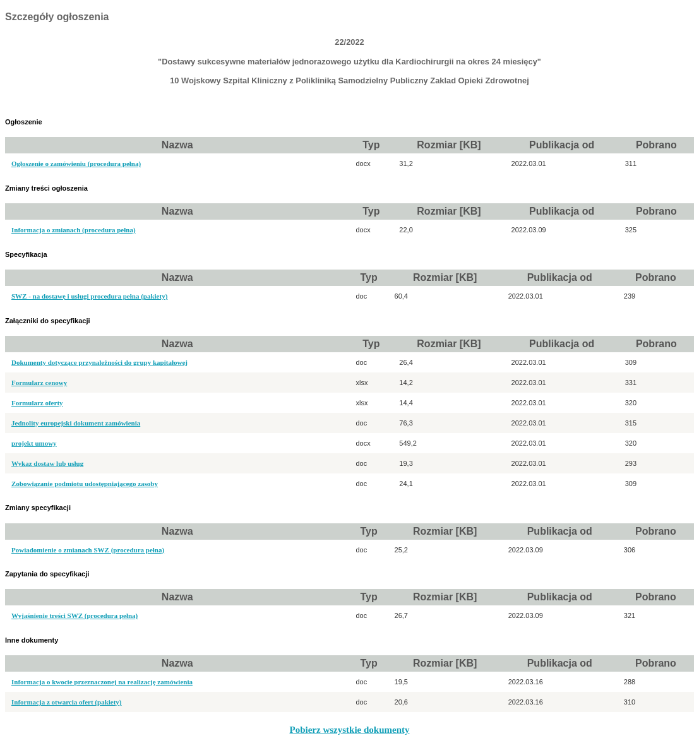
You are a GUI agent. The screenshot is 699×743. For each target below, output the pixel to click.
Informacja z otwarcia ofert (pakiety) (66, 702)
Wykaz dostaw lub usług (47, 463)
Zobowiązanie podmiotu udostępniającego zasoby (84, 483)
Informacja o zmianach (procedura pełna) (73, 230)
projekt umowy (34, 443)
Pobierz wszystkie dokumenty (350, 730)
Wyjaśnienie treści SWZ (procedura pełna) (74, 615)
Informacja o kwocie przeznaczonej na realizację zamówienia (102, 682)
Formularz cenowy (39, 382)
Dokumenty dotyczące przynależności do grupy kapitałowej (99, 362)
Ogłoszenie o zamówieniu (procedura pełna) (76, 163)
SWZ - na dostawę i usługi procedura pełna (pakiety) (89, 296)
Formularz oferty (37, 403)
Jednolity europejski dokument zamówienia (75, 423)
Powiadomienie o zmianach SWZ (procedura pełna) (87, 550)
